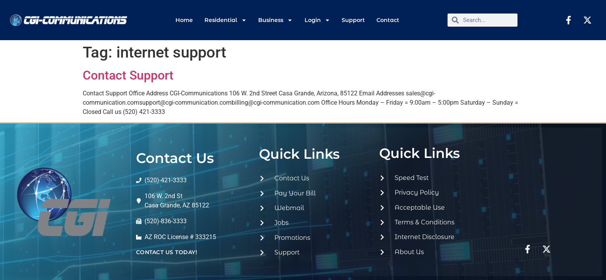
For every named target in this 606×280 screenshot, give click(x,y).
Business (275, 20)
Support (353, 20)
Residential (225, 20)
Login (317, 20)
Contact (387, 20)
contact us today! (166, 252)
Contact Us (175, 157)
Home (184, 20)
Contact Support (128, 75)
